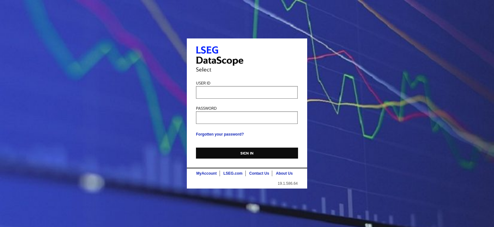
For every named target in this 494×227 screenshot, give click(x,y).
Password (206, 108)
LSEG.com (233, 173)
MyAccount (206, 173)
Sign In (247, 153)
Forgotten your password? (220, 134)
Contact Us (259, 173)
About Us (284, 173)
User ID (203, 83)
